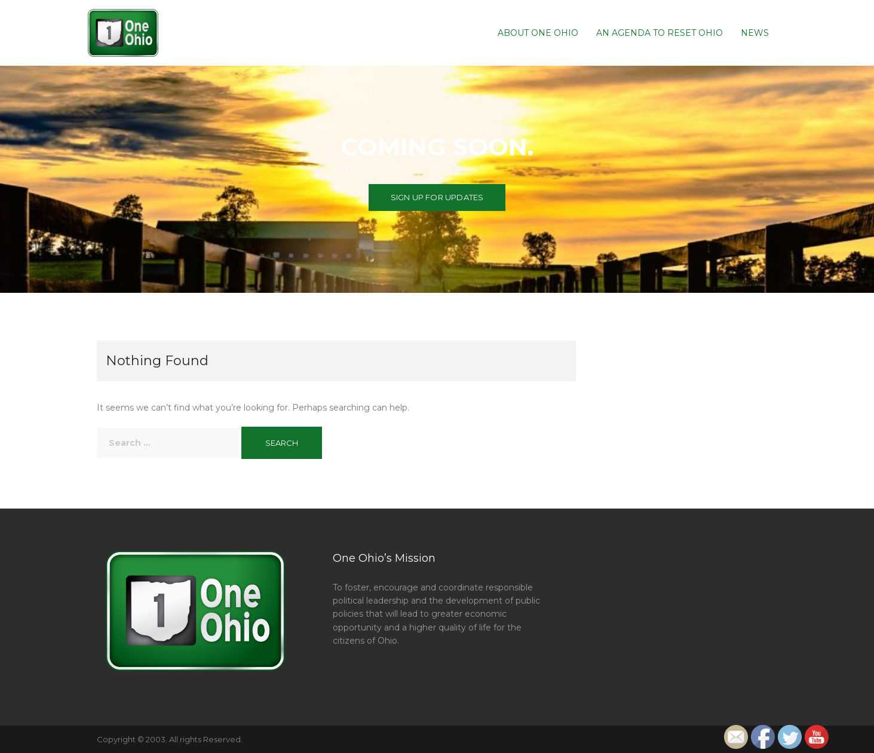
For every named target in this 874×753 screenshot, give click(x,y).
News (755, 32)
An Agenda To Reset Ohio (659, 32)
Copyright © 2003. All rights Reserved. (170, 739)
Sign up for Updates (437, 197)
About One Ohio (538, 32)
